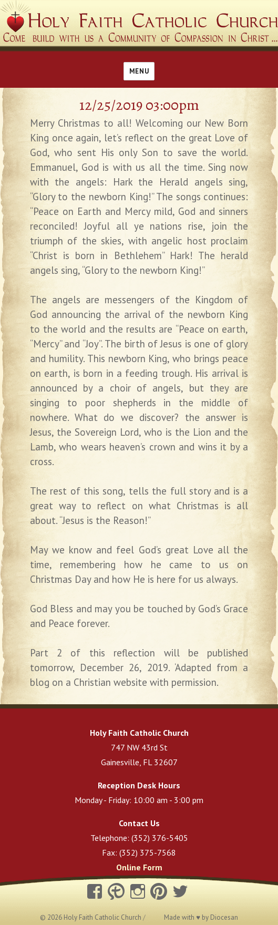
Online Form (139, 867)
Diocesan (224, 917)
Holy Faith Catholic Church (103, 917)
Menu (139, 71)
